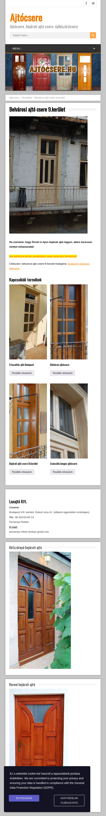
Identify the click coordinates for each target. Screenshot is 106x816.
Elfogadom (24, 798)
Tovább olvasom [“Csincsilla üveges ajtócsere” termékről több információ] (63, 471)
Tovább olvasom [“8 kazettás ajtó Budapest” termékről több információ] (22, 373)
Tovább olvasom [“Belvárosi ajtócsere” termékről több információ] (63, 373)
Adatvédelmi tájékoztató (69, 800)
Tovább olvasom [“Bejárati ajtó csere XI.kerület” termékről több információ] (22, 471)
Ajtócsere (26, 17)
